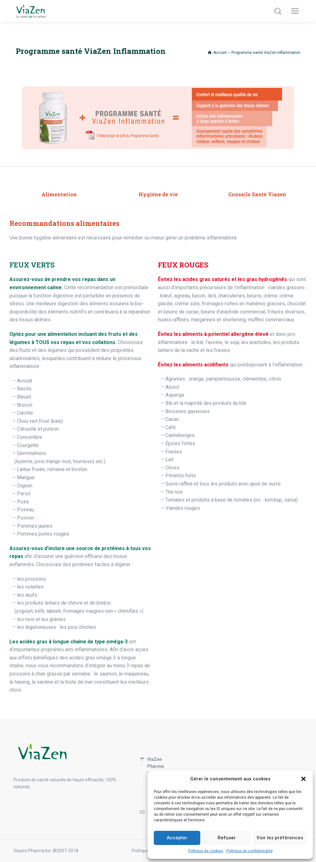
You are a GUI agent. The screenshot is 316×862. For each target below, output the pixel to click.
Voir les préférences (280, 838)
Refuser (227, 838)
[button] (303, 779)
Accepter (177, 838)
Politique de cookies (205, 851)
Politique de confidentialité (249, 851)
